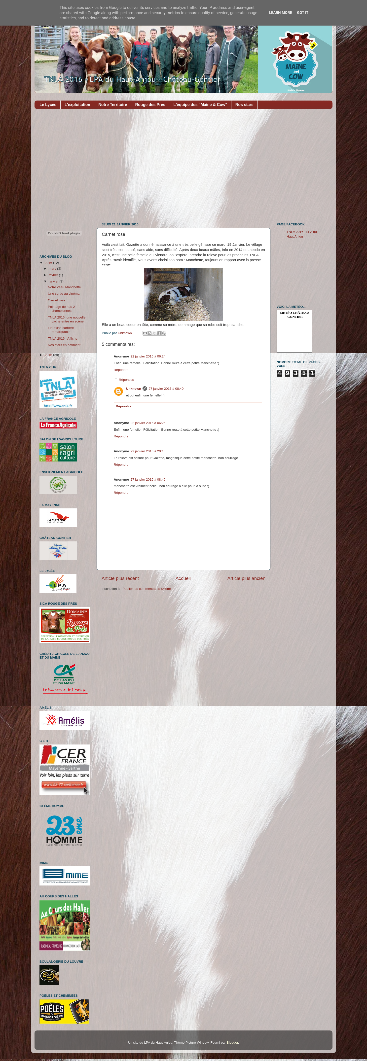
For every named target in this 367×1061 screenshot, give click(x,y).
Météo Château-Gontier (295, 314)
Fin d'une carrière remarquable (61, 330)
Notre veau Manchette (64, 287)
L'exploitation (77, 105)
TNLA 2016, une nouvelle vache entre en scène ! (67, 319)
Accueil (183, 578)
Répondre (121, 370)
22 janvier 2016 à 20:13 (148, 451)
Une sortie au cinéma (64, 293)
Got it (302, 12)
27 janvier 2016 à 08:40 (166, 388)
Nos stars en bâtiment (64, 345)
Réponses (126, 380)
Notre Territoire (112, 105)
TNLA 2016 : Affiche (62, 338)
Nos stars (244, 105)
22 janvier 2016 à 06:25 (148, 423)
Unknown (133, 388)
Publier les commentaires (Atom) (146, 589)
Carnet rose (57, 300)
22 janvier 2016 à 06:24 (148, 356)
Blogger (232, 1042)
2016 (49, 263)
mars (53, 268)
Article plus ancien (246, 578)
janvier (54, 281)
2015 (49, 355)
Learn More (280, 12)
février (54, 275)
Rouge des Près (150, 105)
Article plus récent (120, 578)
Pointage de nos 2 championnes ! (61, 309)
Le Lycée (47, 105)
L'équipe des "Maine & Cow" (200, 105)
